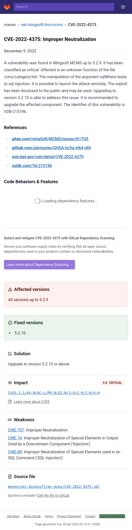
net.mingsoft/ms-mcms (42, 24)
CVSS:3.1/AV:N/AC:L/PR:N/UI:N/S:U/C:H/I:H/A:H (54, 393)
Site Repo (13, 516)
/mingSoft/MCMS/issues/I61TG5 (50, 139)
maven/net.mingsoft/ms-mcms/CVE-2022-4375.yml (54, 487)
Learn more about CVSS (32, 402)
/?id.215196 (32, 165)
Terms (49, 516)
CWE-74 (15, 438)
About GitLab (32, 516)
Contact (90, 516)
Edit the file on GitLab (53, 495)
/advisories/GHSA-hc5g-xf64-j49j (51, 147)
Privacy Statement (69, 516)
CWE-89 (15, 452)
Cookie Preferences (112, 516)
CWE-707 (16, 430)
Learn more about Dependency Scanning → (39, 265)
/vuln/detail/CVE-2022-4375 (47, 156)
